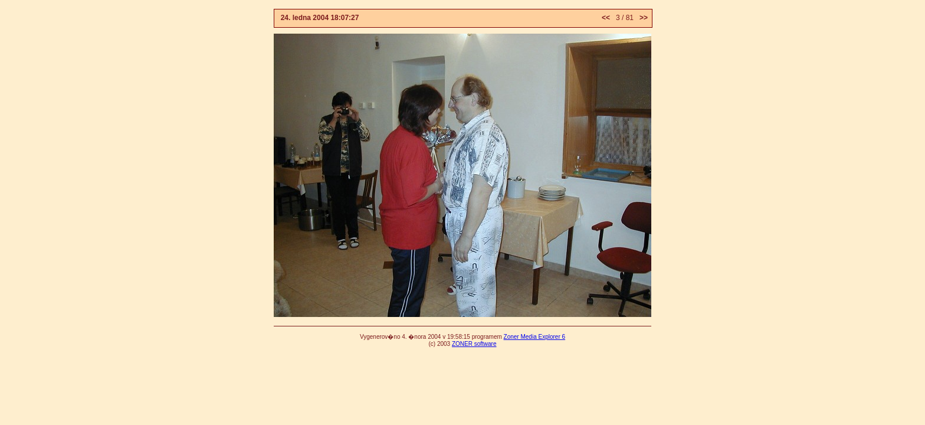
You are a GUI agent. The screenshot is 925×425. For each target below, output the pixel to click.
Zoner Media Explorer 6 (535, 337)
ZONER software (474, 344)
